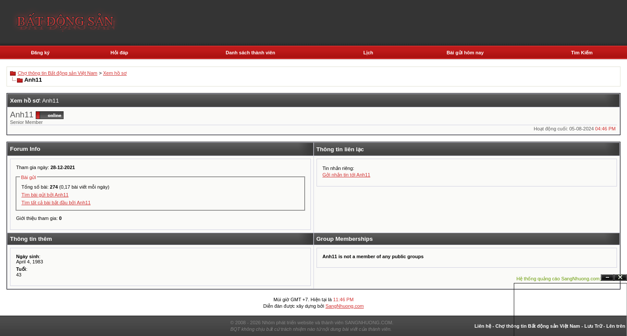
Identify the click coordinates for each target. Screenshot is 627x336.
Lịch (368, 52)
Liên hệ (483, 326)
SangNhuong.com (344, 306)
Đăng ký (40, 52)
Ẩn (607, 277)
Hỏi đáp (119, 52)
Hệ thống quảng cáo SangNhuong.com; (558, 278)
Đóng (620, 277)
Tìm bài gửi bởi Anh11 (44, 194)
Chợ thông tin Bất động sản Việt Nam (58, 73)
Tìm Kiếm (582, 52)
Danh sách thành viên (250, 52)
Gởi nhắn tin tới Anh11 (347, 174)
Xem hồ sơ (115, 73)
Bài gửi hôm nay (465, 52)
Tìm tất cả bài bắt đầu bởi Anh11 (56, 202)
